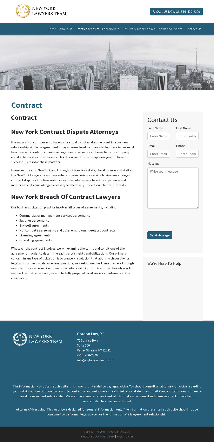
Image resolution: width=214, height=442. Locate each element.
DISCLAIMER (107, 436)
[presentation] (178, 220)
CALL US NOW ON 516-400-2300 (176, 11)
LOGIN (129, 436)
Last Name (183, 128)
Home (51, 29)
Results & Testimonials (138, 29)
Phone (180, 146)
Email (151, 146)
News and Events (170, 29)
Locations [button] (109, 29)
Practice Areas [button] (85, 29)
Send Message (160, 235)
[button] (16, 62)
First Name (155, 128)
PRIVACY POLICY (90, 436)
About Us (65, 29)
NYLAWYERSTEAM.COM (118, 431)
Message (153, 163)
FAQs (119, 436)
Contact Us (193, 29)
